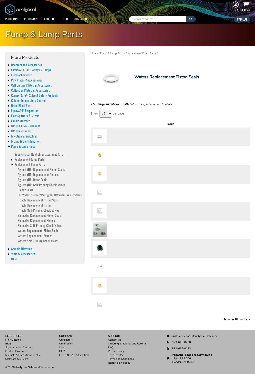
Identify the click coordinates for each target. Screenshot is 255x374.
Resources (31, 19)
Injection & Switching (24, 136)
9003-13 (115, 248)
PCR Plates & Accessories (26, 80)
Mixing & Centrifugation (25, 141)
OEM (14, 258)
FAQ (110, 347)
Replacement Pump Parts (29, 164)
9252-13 (115, 174)
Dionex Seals (25, 189)
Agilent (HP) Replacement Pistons (38, 174)
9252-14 (115, 230)
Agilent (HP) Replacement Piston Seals (41, 169)
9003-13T (115, 267)
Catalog (242, 19)
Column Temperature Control (28, 100)
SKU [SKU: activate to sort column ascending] (116, 124)
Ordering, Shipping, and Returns (127, 343)
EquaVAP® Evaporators (25, 110)
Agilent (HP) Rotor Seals (32, 179)
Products (11, 19)
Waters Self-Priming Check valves (38, 240)
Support (114, 336)
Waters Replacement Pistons (35, 235)
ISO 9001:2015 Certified (74, 355)
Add (241, 137)
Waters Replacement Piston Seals (38, 230)
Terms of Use (116, 355)
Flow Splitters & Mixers (25, 115)
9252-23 (115, 211)
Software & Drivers (16, 359)
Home (94, 53)
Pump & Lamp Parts (23, 146)
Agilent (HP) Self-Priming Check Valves (41, 184)
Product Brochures (16, 351)
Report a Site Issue (119, 363)
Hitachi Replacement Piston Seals (38, 200)
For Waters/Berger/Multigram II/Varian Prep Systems (50, 194)
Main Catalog (13, 340)
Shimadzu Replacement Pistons (36, 220)
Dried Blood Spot (21, 105)
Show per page (107, 114)
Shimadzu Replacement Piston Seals (40, 215)
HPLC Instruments (22, 131)
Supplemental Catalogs (19, 347)
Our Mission (66, 343)
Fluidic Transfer (20, 120)
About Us (49, 19)
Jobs (61, 347)
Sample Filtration (21, 248)
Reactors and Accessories (26, 64)
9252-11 (115, 136)
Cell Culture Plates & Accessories (31, 85)
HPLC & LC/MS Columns (25, 125)
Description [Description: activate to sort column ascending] (159, 124)
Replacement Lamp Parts (29, 159)
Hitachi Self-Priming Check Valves (38, 210)
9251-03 (115, 304)
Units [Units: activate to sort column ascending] (201, 124)
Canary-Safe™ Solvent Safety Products (34, 95)
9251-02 (115, 286)
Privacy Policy (116, 351)
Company (65, 336)
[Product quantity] (228, 137)
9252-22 (115, 192)
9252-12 (115, 155)
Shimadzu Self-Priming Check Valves (40, 225)
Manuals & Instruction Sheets (22, 355)
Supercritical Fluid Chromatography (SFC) (39, 154)
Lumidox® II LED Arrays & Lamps (31, 69)
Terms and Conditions (121, 359)
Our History (66, 340)
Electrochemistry (21, 75)
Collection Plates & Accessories (30, 90)
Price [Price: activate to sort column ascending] (214, 124)
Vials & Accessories (23, 253)
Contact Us (81, 19)
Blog (65, 19)
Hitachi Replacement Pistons (35, 205)
